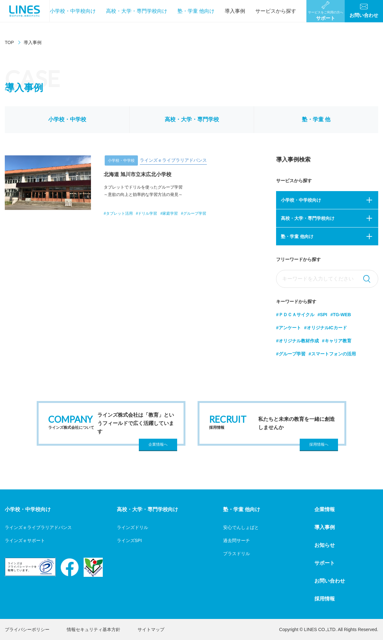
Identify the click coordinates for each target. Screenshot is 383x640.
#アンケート (288, 327)
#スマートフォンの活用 (332, 353)
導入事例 (235, 11)
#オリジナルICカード (325, 327)
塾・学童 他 (316, 119)
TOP (9, 42)
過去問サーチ (236, 540)
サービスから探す (275, 11)
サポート (324, 563)
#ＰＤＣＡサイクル (295, 314)
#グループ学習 (290, 353)
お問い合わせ (329, 581)
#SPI (322, 314)
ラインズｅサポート (25, 540)
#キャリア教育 (336, 340)
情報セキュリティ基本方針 (93, 629)
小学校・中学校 (67, 119)
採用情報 (324, 598)
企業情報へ (158, 444)
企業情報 (324, 509)
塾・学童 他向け (195, 11)
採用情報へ (318, 444)
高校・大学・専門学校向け (136, 11)
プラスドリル (236, 553)
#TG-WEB (340, 314)
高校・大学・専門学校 (192, 119)
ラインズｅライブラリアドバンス (38, 527)
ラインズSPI (129, 540)
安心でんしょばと (241, 527)
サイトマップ (151, 629)
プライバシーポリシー (27, 629)
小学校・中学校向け (73, 11)
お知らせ (324, 545)
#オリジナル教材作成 (297, 340)
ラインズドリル (132, 527)
